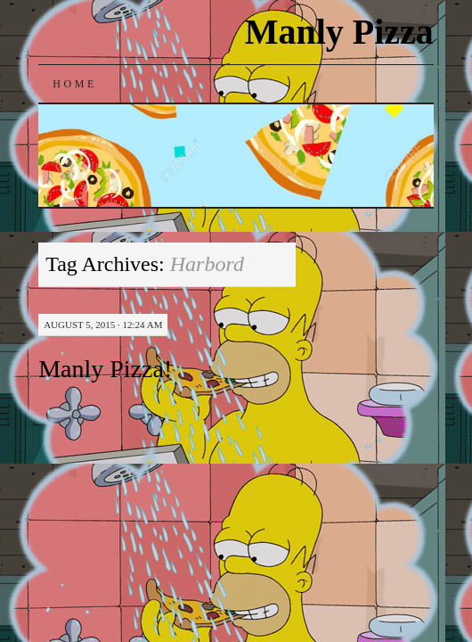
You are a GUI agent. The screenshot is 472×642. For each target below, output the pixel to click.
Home (75, 84)
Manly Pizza (339, 32)
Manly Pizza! (105, 369)
